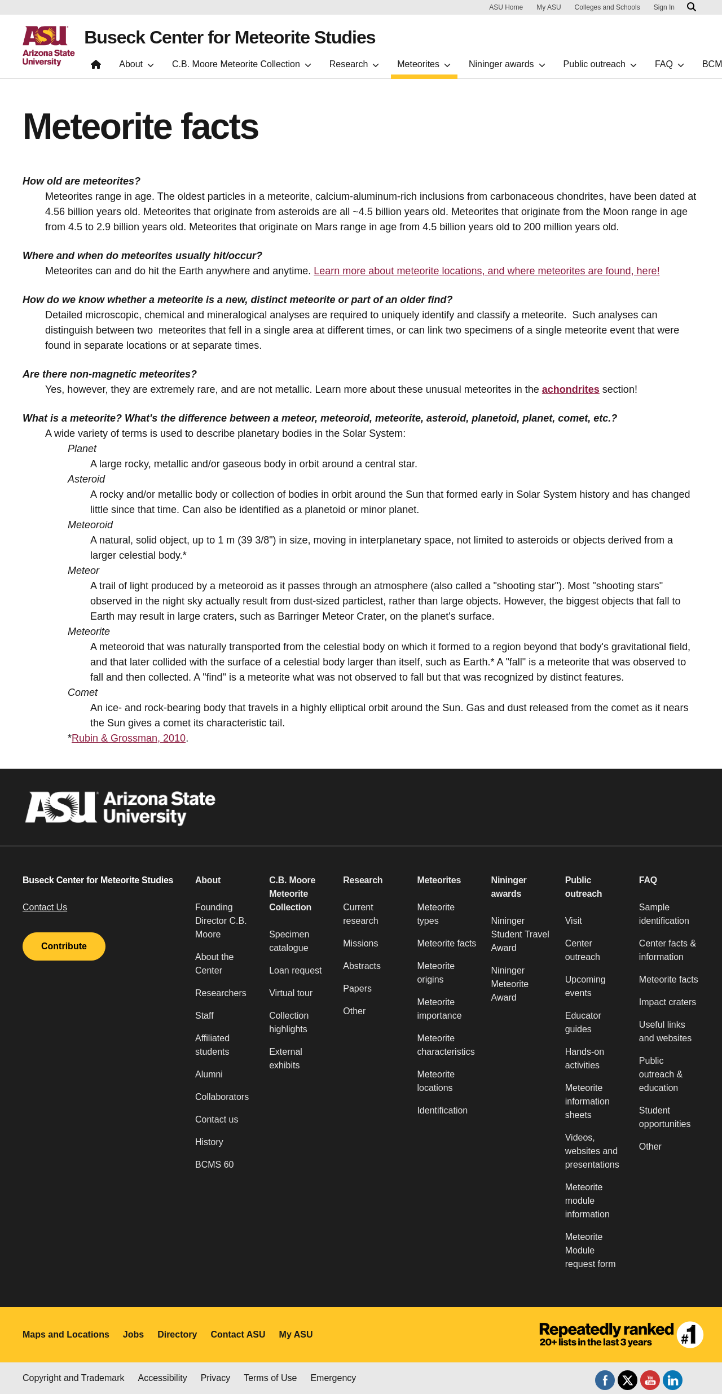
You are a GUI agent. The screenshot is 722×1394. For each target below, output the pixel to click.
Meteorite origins (436, 972)
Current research (360, 914)
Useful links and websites (665, 1031)
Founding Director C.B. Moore (221, 920)
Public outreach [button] (583, 886)
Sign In (664, 7)
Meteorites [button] (439, 880)
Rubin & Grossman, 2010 (129, 738)
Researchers (220, 993)
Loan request (295, 970)
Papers (357, 988)
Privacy (215, 1378)
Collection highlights (289, 1022)
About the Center (214, 963)
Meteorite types (436, 914)
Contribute (64, 946)
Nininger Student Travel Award (520, 934)
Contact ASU (237, 1334)
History (209, 1142)
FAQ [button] (648, 880)
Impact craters (667, 1002)
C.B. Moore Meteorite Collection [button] (292, 893)
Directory (177, 1334)
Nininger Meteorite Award (510, 984)
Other (354, 1011)
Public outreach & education (661, 1074)
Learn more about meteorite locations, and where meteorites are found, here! (486, 271)
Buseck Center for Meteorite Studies (229, 37)
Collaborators (222, 1097)
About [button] (208, 880)
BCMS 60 (214, 1164)
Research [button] (362, 880)
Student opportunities (665, 1117)
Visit (573, 921)
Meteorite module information (587, 1200)
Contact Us (45, 907)
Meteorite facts (446, 943)
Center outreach (582, 950)
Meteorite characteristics (445, 1045)
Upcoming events (585, 986)
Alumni (209, 1074)
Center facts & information (667, 950)
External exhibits (285, 1058)
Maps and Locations (66, 1334)
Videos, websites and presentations (592, 1151)
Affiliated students (212, 1045)
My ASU (548, 7)
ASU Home (506, 7)
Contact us (216, 1119)
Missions (360, 943)
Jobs (133, 1334)
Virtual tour (290, 993)
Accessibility (162, 1378)
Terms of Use (270, 1378)
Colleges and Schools (607, 7)
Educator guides (583, 1022)
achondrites (571, 389)
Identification (442, 1110)
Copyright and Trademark (74, 1378)
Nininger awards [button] (509, 886)
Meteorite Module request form (590, 1250)
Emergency (333, 1378)
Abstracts (362, 966)
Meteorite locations (436, 1081)
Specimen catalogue (289, 941)
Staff (204, 1015)
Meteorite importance (439, 1008)
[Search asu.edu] (691, 7)
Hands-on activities (584, 1058)
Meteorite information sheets (587, 1101)
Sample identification (664, 914)
